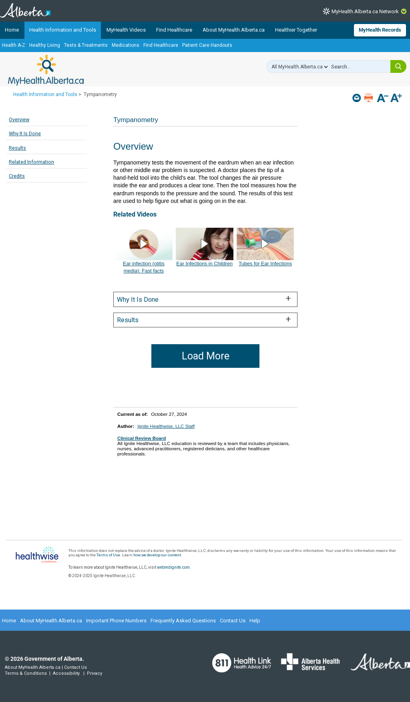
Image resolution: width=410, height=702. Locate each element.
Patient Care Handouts (207, 45)
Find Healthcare (174, 30)
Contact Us (232, 621)
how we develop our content (157, 555)
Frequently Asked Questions (183, 621)
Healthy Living (44, 45)
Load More (205, 356)
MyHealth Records (380, 30)
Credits (17, 176)
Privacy (94, 673)
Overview (19, 119)
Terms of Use (108, 555)
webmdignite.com (173, 567)
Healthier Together (296, 30)
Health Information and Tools (62, 30)
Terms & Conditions (26, 673)
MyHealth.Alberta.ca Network (365, 11)
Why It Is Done (25, 133)
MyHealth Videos (126, 30)
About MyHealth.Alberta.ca (234, 30)
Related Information (31, 162)
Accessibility (66, 673)
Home (12, 30)
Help (254, 621)
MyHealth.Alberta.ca (46, 70)
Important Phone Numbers (116, 621)
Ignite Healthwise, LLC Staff (166, 426)
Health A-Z (13, 45)
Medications (125, 45)
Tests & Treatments (86, 45)
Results (17, 148)
